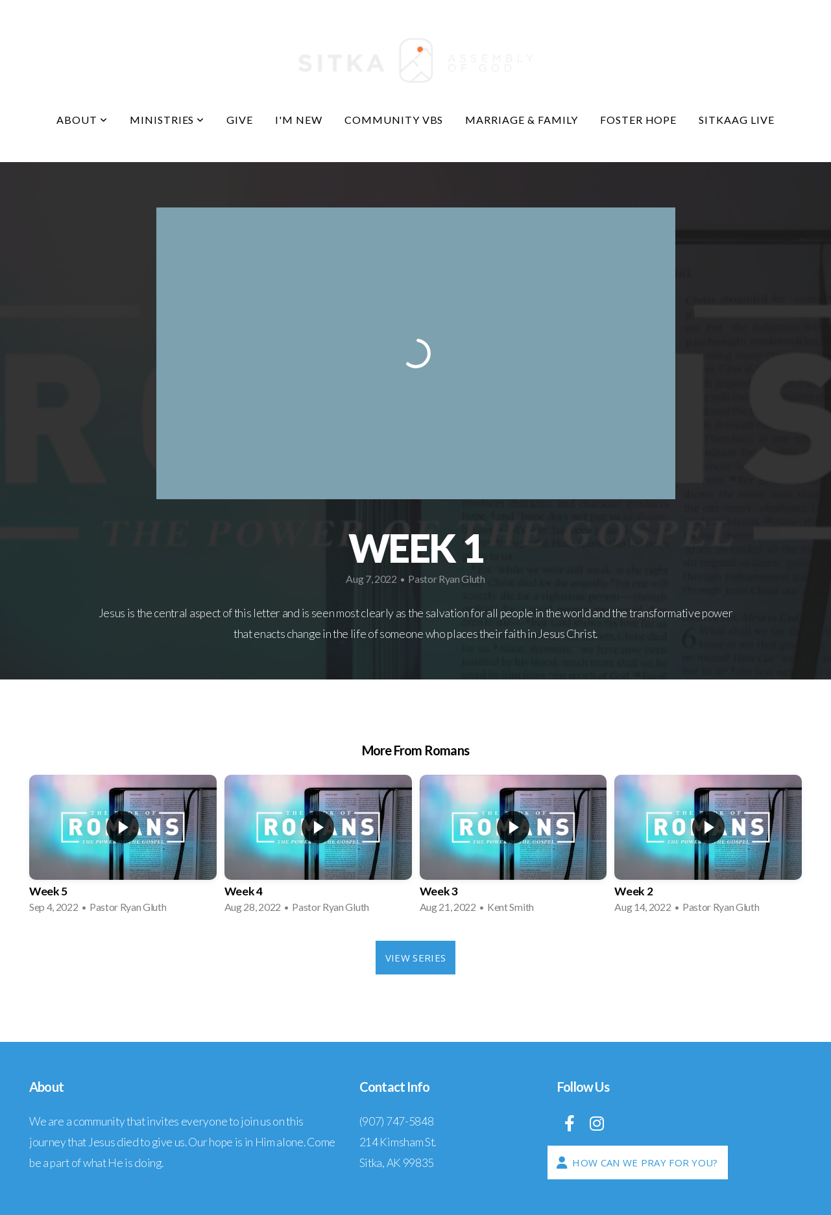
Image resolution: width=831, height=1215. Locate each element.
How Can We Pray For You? (636, 1162)
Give (239, 119)
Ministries (167, 119)
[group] (123, 848)
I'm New (298, 119)
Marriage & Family (521, 119)
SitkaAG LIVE (737, 119)
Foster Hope (638, 119)
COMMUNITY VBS (393, 119)
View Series (415, 957)
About (82, 119)
